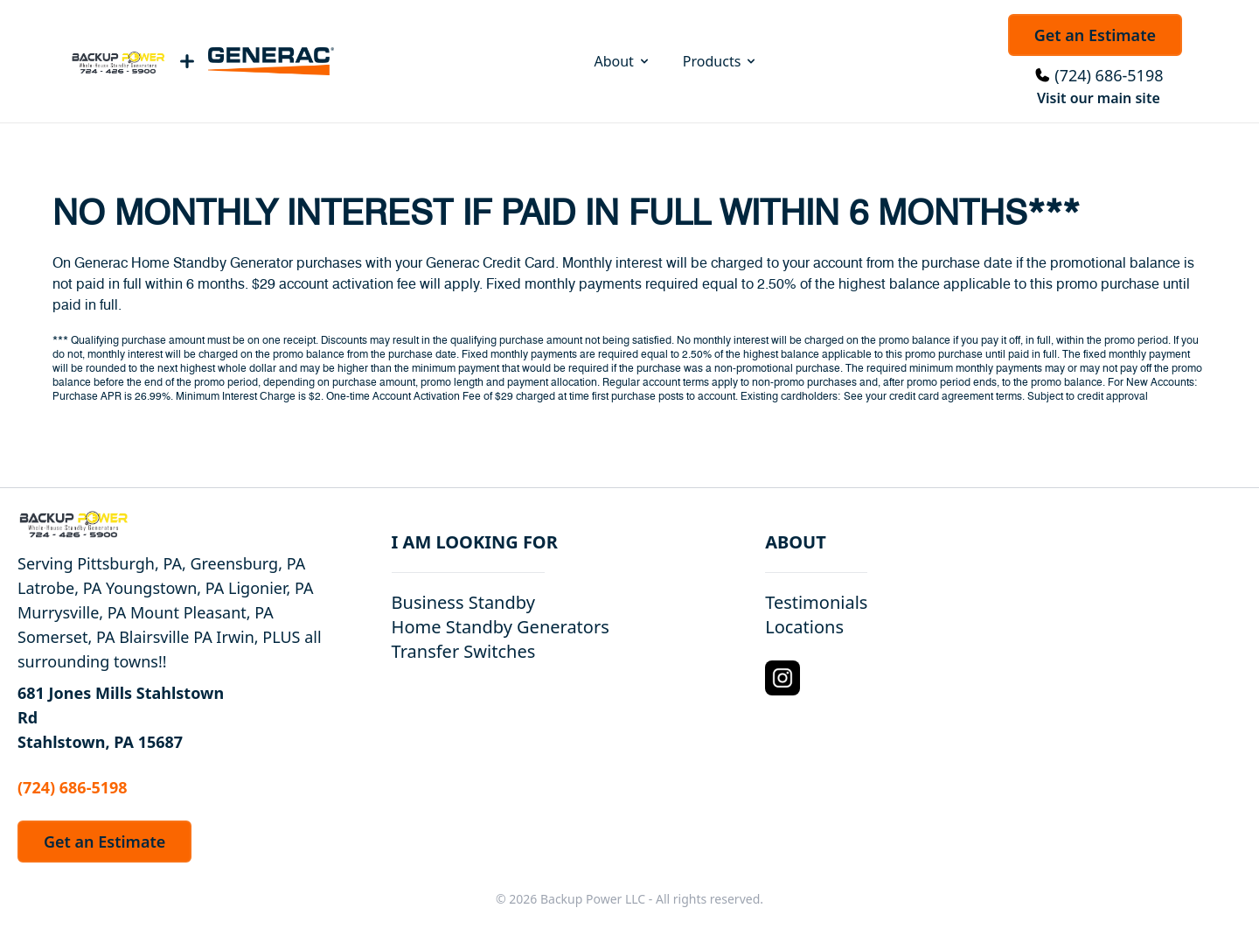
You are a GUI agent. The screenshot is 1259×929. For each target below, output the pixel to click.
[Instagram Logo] (782, 677)
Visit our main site (1098, 98)
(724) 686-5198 (1108, 75)
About (622, 61)
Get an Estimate (1095, 34)
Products (721, 61)
